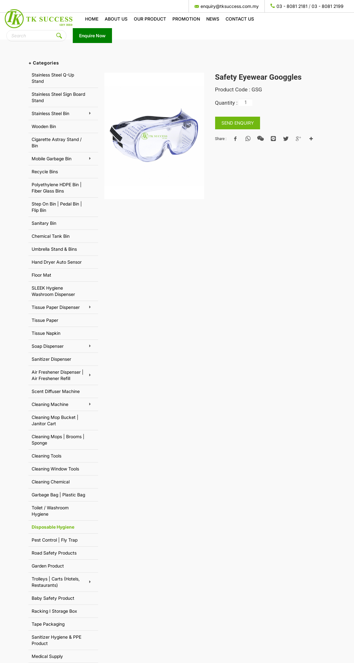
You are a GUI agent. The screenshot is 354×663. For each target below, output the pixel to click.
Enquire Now (92, 35)
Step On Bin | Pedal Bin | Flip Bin (57, 207)
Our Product (150, 18)
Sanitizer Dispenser (51, 359)
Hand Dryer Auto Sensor (57, 262)
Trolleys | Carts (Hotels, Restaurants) (56, 582)
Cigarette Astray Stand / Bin (57, 142)
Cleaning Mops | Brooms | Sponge (58, 439)
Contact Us (240, 18)
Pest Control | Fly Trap (55, 540)
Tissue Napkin (46, 333)
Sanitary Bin (44, 223)
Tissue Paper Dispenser (56, 307)
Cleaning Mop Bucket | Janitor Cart (55, 420)
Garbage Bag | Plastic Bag (58, 494)
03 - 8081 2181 (291, 6)
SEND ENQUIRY (237, 123)
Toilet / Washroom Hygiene (50, 511)
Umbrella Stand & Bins (54, 249)
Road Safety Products (54, 553)
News (212, 18)
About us (116, 18)
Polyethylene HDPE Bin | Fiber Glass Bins (57, 187)
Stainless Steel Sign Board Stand (58, 97)
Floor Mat (41, 275)
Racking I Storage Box (54, 611)
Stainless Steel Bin (50, 113)
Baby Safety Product (53, 598)
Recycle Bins (45, 171)
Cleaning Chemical (51, 481)
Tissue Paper (45, 320)
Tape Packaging (48, 624)
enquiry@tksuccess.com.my (230, 6)
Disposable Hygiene (53, 527)
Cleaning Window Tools (55, 468)
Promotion (186, 18)
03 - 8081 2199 (328, 6)
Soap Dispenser (48, 346)
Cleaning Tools (46, 455)
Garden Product (48, 565)
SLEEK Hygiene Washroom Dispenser (53, 291)
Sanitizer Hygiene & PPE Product (56, 640)
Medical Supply (47, 656)
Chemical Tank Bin (51, 236)
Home (91, 18)
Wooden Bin (44, 126)
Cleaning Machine (50, 404)
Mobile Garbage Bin (51, 158)
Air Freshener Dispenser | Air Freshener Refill (58, 375)
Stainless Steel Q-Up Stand (53, 78)
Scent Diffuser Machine (56, 391)
